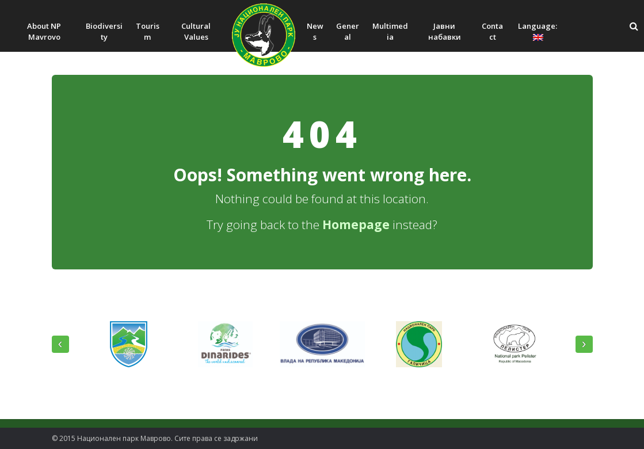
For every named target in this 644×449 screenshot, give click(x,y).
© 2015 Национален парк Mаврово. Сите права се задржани (155, 438)
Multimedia (390, 31)
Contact (492, 31)
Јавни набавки (444, 31)
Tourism (147, 31)
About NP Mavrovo (44, 31)
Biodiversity (104, 31)
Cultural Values (196, 31)
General (347, 31)
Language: (538, 31)
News (315, 31)
